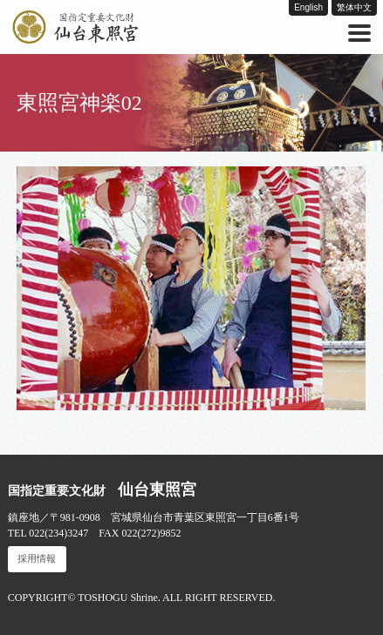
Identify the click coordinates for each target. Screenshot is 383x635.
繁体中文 (354, 7)
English (308, 7)
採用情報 (36, 559)
